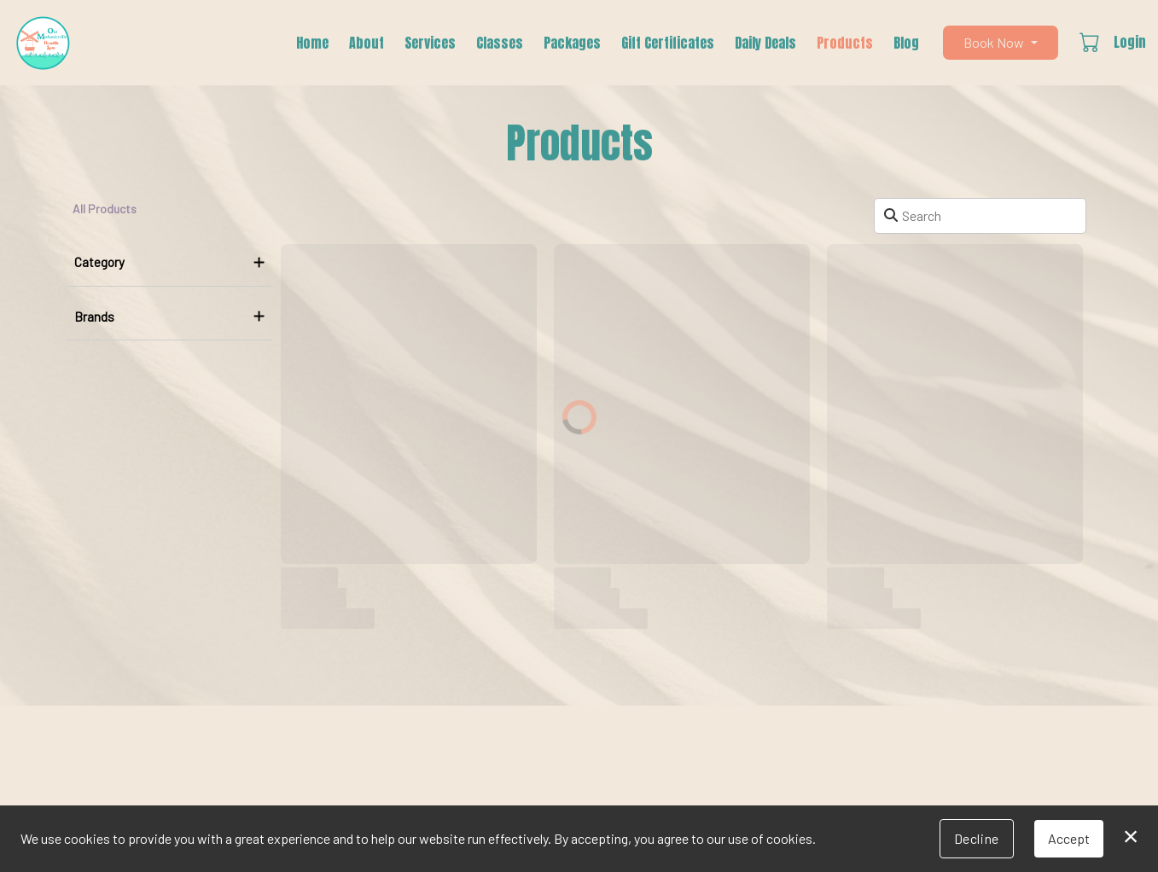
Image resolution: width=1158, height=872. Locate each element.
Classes (499, 42)
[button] (1091, 41)
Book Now (993, 42)
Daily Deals (765, 42)
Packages (572, 42)
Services (430, 42)
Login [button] (1130, 42)
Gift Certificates (667, 42)
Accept (1069, 838)
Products (845, 42)
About (366, 42)
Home (312, 42)
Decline (976, 838)
